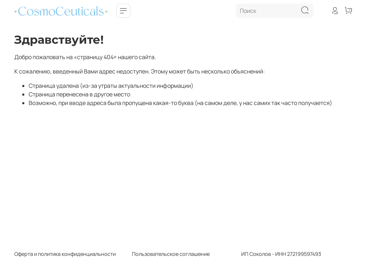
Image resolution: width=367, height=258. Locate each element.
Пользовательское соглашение (163, 253)
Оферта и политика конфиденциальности (65, 253)
